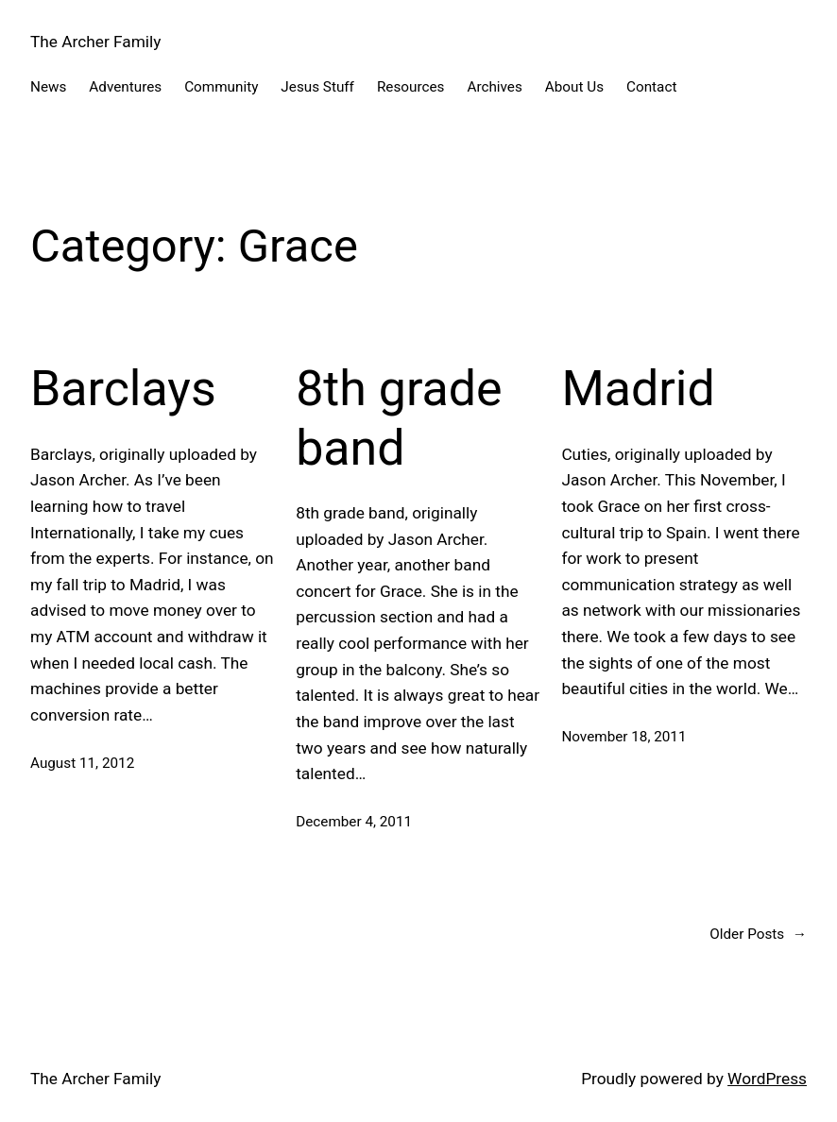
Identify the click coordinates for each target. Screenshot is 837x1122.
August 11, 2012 (82, 763)
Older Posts (758, 934)
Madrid (637, 388)
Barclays (123, 388)
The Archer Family (95, 41)
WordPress (767, 1078)
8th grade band (399, 418)
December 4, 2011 (354, 821)
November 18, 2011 (623, 736)
